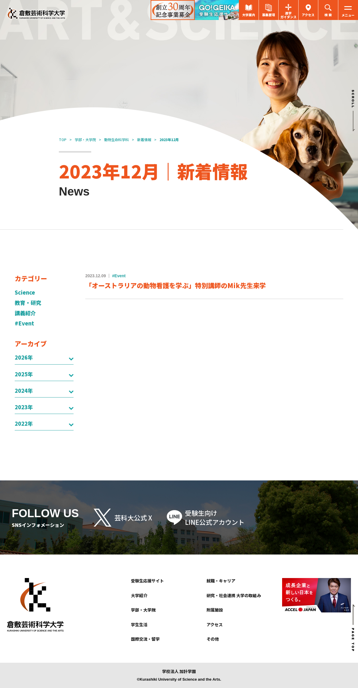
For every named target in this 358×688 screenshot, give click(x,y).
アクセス (215, 624)
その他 (213, 639)
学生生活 (139, 624)
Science (25, 292)
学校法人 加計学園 (179, 671)
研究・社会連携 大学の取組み (234, 595)
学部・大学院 (85, 139)
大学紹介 (139, 595)
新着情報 (144, 139)
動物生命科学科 (116, 139)
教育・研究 (28, 302)
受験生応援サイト (147, 581)
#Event (24, 323)
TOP (62, 139)
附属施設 (215, 610)
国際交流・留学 (145, 639)
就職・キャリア (221, 581)
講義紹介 (25, 313)
